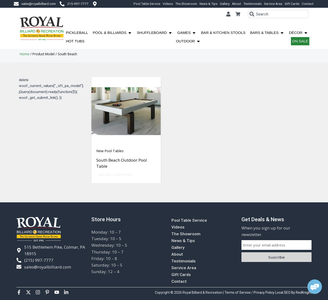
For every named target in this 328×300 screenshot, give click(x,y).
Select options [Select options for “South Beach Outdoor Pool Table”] (115, 175)
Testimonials (252, 4)
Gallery (225, 4)
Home (24, 54)
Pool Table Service (147, 4)
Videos (168, 4)
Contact (307, 4)
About (236, 4)
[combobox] (278, 14)
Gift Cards (292, 4)
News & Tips (208, 4)
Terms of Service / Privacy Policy (249, 292)
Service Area (273, 4)
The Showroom (186, 4)
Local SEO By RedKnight (293, 292)
